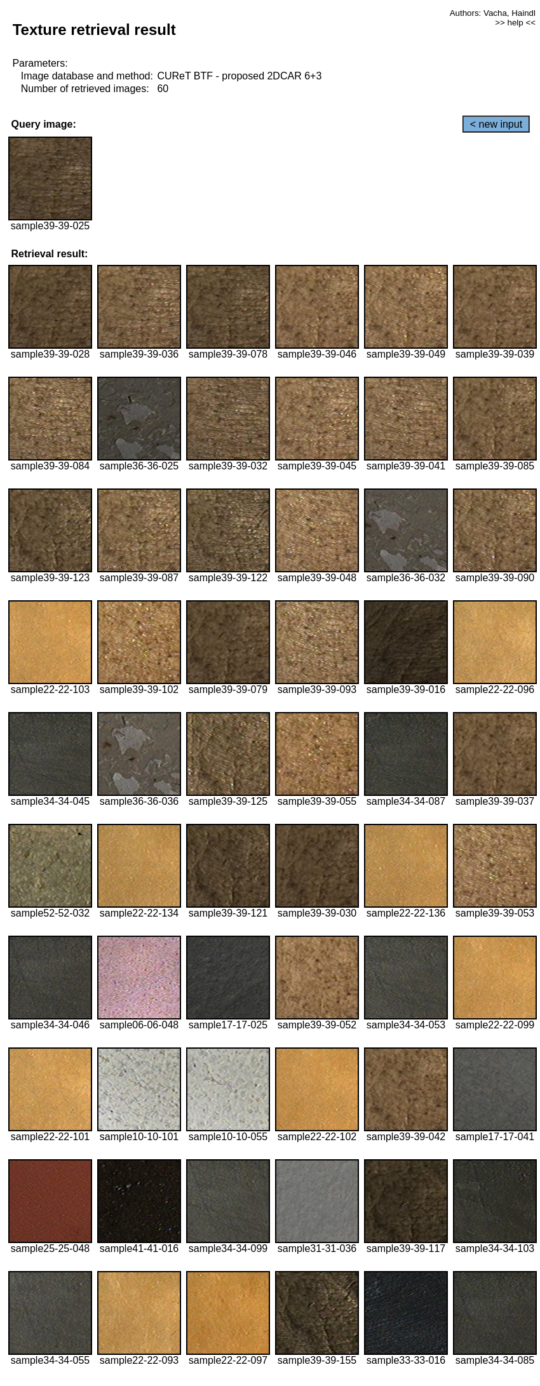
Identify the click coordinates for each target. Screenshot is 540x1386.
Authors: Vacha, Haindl (493, 13)
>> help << (515, 22)
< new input (496, 124)
